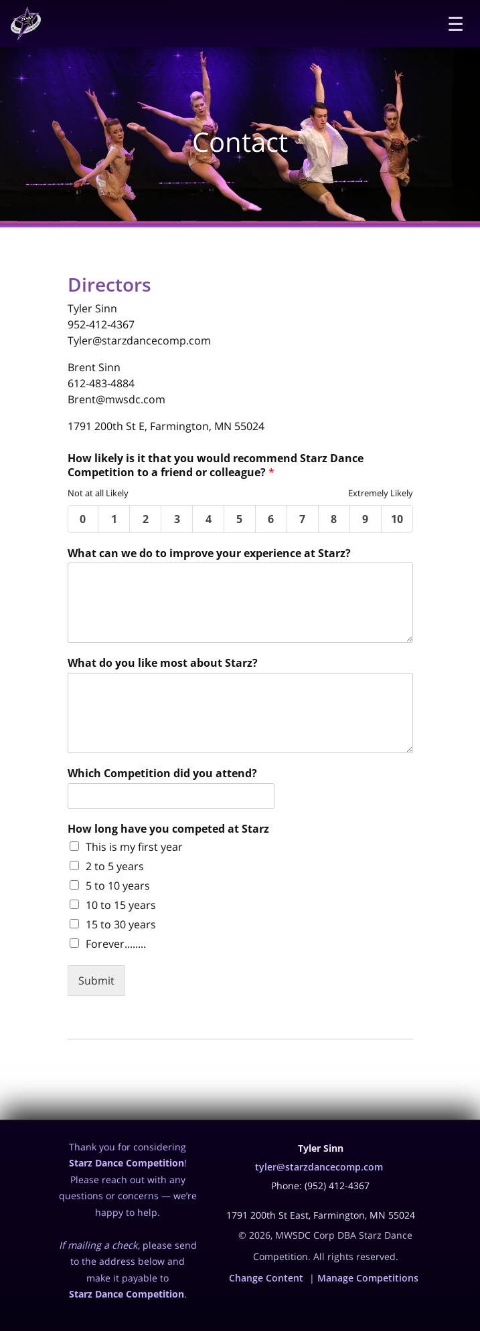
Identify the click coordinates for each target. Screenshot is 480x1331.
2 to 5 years (115, 866)
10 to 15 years (121, 905)
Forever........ (116, 943)
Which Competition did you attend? (162, 773)
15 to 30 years (121, 924)
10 (397, 519)
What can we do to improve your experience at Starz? (209, 553)
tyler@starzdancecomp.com (319, 1166)
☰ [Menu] (455, 23)
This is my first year (134, 846)
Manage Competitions (367, 1277)
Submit (96, 980)
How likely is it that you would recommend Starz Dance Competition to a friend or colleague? (216, 465)
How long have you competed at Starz (168, 829)
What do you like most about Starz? (163, 663)
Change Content (266, 1277)
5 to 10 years (118, 885)
